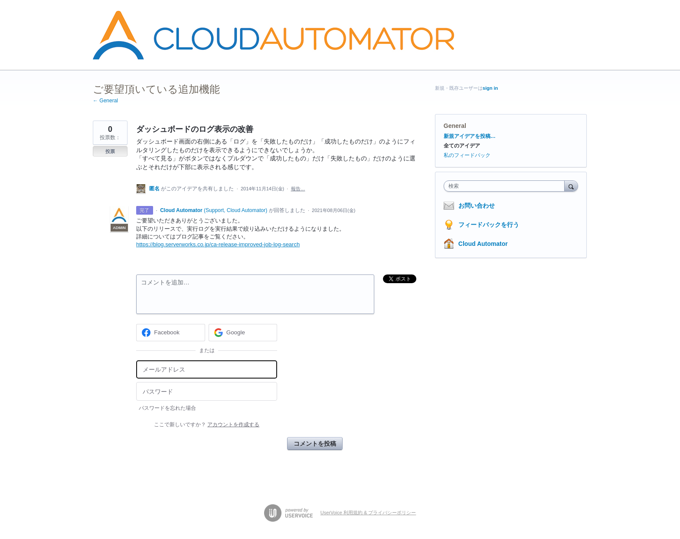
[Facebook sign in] (170, 332)
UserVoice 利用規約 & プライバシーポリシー (368, 512)
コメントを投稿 (315, 443)
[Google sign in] (243, 332)
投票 (110, 151)
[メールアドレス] (206, 369)
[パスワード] (206, 391)
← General (105, 101)
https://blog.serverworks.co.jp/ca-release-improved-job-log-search (218, 244)
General (455, 125)
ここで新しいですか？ (206, 424)
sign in (490, 88)
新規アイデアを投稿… (470, 136)
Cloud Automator (483, 243)
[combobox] (506, 186)
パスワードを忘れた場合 (167, 408)
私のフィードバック (467, 155)
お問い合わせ (476, 205)
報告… (298, 188)
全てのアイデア (462, 146)
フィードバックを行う (488, 224)
